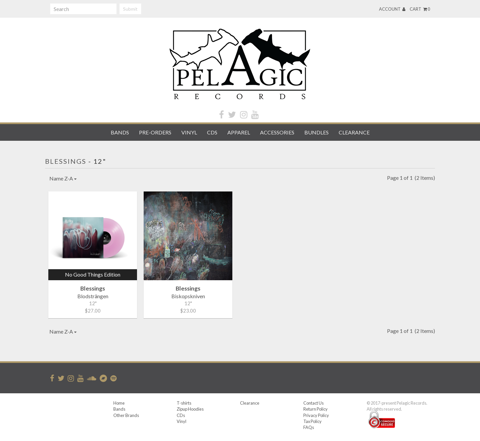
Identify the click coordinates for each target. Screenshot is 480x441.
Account (392, 9)
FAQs (308, 427)
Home (119, 403)
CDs (212, 132)
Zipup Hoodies (190, 409)
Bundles (316, 132)
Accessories (277, 132)
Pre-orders (155, 132)
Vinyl (189, 132)
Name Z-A (63, 178)
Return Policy (315, 409)
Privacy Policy (316, 415)
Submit (130, 9)
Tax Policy (312, 421)
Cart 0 (420, 9)
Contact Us (313, 403)
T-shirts (184, 403)
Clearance (354, 132)
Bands (120, 132)
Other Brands (126, 415)
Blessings (65, 161)
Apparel (238, 132)
